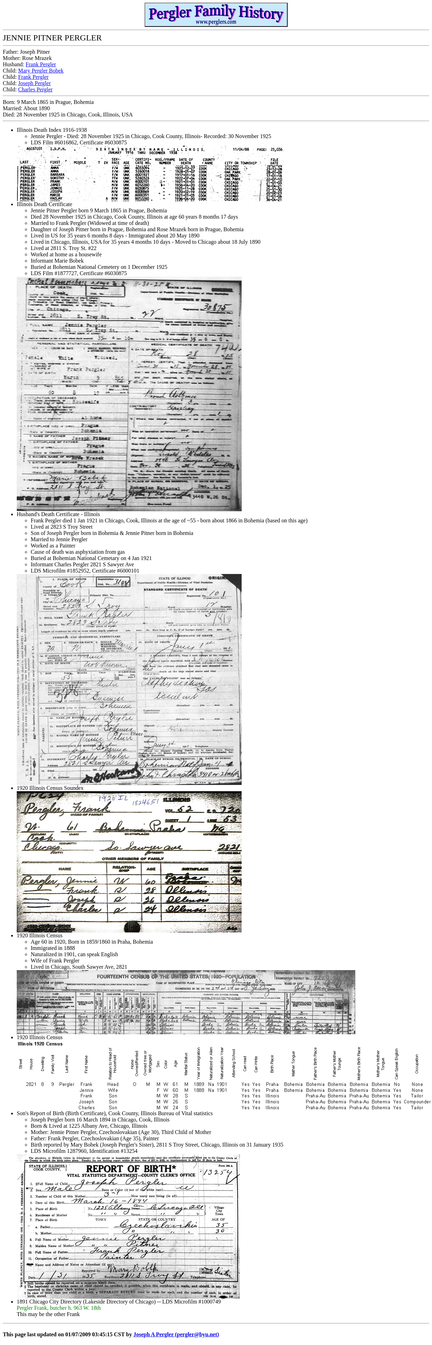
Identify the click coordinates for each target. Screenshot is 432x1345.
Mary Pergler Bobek (40, 71)
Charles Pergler (35, 89)
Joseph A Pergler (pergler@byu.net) (176, 1334)
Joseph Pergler (34, 83)
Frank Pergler (40, 64)
